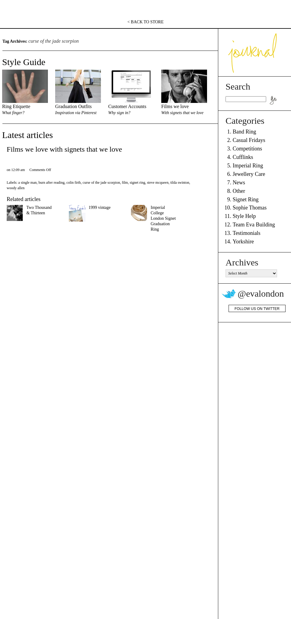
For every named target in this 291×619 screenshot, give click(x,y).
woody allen (16, 188)
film (125, 182)
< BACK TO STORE (145, 22)
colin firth (73, 182)
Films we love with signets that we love (64, 149)
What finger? (13, 112)
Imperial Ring (247, 166)
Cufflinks (242, 157)
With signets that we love (182, 112)
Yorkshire (243, 242)
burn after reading (51, 182)
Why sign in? (119, 112)
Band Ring (244, 132)
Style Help (244, 216)
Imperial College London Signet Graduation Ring (163, 218)
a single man (27, 182)
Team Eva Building (253, 225)
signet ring (137, 182)
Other (238, 191)
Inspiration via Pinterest (75, 112)
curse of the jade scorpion (101, 182)
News (238, 182)
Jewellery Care (248, 174)
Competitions (247, 149)
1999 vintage (100, 207)
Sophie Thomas (249, 208)
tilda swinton (179, 182)
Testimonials (246, 233)
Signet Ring (245, 199)
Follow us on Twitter (257, 309)
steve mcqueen (158, 182)
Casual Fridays (248, 140)
